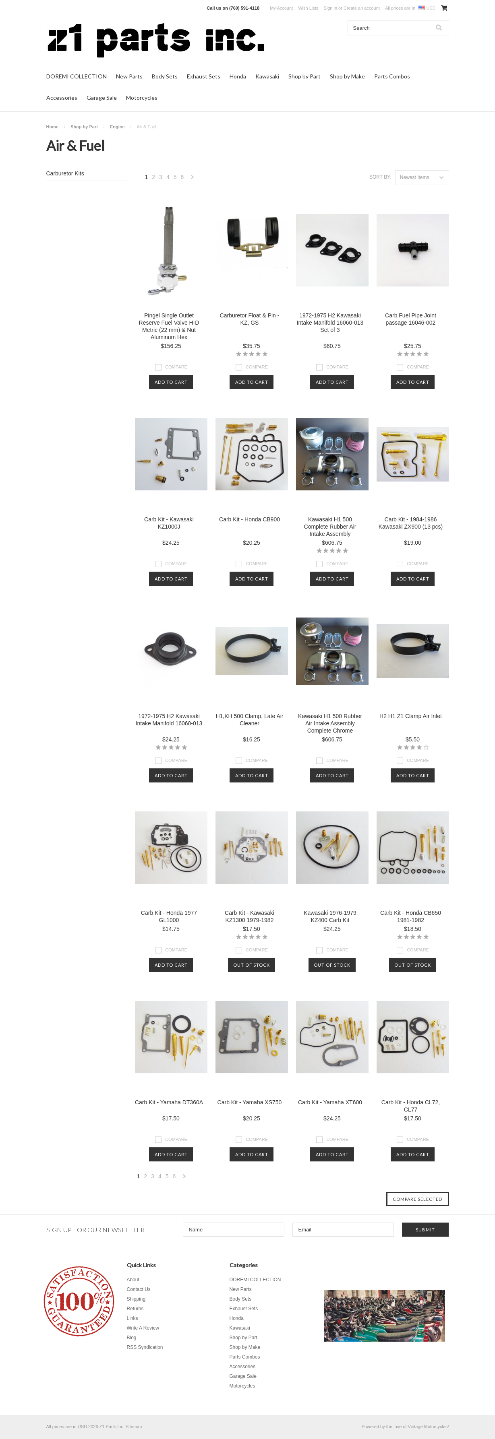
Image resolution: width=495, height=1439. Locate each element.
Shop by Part (304, 76)
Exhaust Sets (203, 76)
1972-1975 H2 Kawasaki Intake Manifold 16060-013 (169, 720)
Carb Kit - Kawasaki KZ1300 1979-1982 (249, 916)
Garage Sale (102, 97)
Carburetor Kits (65, 173)
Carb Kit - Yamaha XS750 (249, 1102)
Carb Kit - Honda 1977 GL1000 (169, 916)
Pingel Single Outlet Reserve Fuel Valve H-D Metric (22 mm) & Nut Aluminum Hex (169, 326)
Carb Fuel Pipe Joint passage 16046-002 (410, 319)
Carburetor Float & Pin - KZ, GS (250, 319)
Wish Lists (308, 8)
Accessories (61, 97)
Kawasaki (267, 76)
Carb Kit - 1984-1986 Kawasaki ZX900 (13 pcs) (411, 523)
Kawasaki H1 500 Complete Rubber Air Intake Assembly (330, 526)
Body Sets (165, 76)
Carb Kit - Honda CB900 (249, 519)
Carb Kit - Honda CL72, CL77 (410, 1106)
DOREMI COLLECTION (76, 76)
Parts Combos (392, 76)
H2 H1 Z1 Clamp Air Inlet (410, 716)
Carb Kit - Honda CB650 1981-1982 (410, 916)
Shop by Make (347, 76)
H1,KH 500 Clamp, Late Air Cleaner (249, 720)
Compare (176, 366)
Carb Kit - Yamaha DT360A (169, 1102)
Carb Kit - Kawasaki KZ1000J (169, 523)
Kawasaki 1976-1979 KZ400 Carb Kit (330, 916)
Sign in (330, 8)
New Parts (129, 76)
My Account (281, 8)
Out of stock (251, 965)
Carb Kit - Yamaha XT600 (330, 1102)
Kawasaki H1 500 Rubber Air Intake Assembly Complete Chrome (330, 723)
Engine (117, 126)
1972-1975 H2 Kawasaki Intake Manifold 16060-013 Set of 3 (330, 322)
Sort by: (380, 177)
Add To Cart (171, 382)
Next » (193, 179)
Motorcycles (141, 97)
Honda (238, 76)
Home (52, 126)
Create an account (362, 8)
